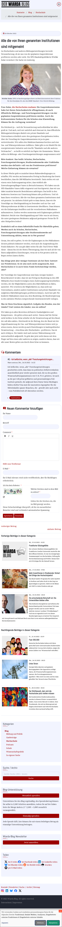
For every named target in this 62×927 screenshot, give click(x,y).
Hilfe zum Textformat (12, 464)
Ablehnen (40, 923)
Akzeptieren (53, 923)
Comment (7, 432)
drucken (48, 865)
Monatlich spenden (31, 795)
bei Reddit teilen (34, 865)
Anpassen (5, 923)
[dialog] (31, 918)
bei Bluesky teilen (15, 865)
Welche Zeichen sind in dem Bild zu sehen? (44, 490)
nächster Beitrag (54, 529)
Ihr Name (7, 413)
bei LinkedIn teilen (49, 862)
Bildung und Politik (14, 734)
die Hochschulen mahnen (24, 107)
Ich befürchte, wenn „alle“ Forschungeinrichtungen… (32, 359)
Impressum (17, 902)
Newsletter (13, 887)
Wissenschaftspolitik (15, 752)
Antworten (15, 398)
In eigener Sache (13, 755)
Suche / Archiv (25, 887)
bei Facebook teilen (30, 862)
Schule (9, 748)
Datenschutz (6, 902)
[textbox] (31, 449)
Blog (30, 12)
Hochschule (40, 12)
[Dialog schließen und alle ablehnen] (60, 911)
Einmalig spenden (31, 816)
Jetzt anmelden (31, 842)
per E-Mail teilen (15, 868)
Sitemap (36, 887)
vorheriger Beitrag (8, 526)
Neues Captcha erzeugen (4, 497)
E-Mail (5, 469)
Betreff (6, 423)
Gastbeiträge (11, 737)
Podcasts (9, 745)
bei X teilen (13, 862)
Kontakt (4, 887)
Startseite (21, 12)
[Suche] (31, 774)
